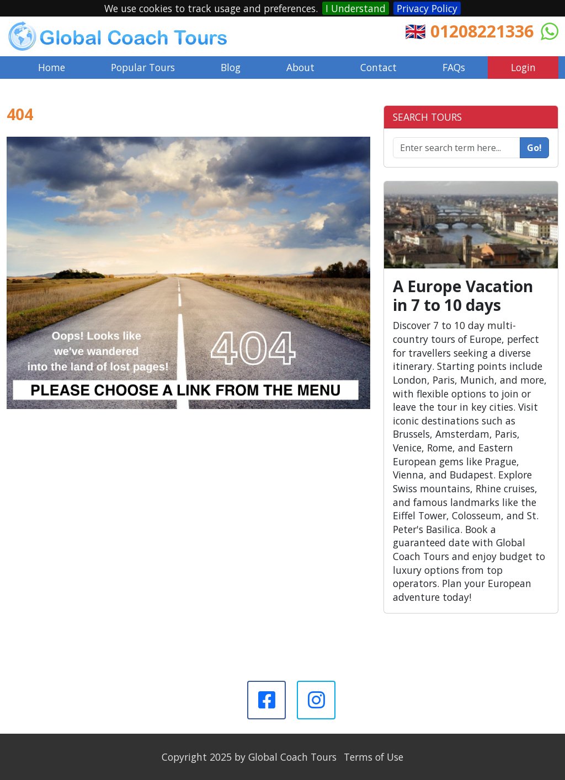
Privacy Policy (427, 8)
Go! (534, 148)
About (300, 67)
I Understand (356, 8)
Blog (231, 67)
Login (523, 67)
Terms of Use (373, 756)
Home (51, 67)
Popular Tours (143, 67)
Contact (378, 67)
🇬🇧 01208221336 (469, 30)
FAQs (454, 67)
